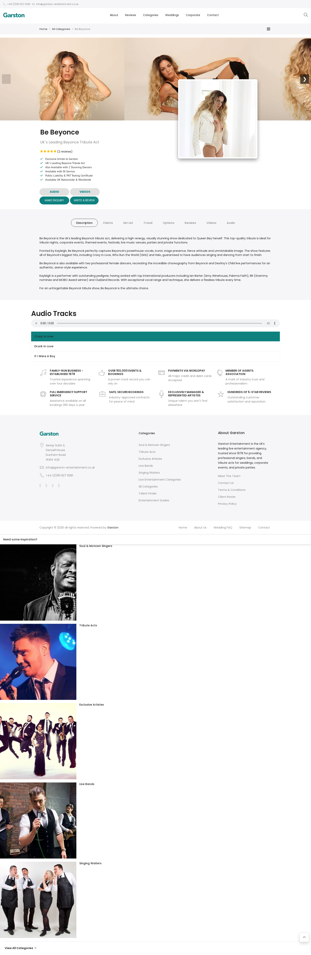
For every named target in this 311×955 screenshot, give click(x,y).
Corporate (193, 15)
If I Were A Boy (44, 356)
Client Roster (227, 497)
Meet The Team (229, 476)
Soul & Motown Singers (154, 445)
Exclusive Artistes (150, 459)
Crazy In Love (43, 336)
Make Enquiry (54, 200)
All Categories (61, 29)
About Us (200, 527)
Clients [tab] (108, 223)
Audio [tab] (231, 223)
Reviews (130, 15)
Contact (213, 15)
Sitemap (245, 527)
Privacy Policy (227, 504)
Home (43, 29)
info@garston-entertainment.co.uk (70, 467)
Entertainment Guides (154, 500)
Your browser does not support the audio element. (155, 323)
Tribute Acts (147, 452)
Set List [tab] (128, 223)
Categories (150, 15)
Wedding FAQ (223, 527)
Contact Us (226, 483)
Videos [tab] (211, 223)
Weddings (172, 15)
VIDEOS (85, 192)
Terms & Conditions (232, 490)
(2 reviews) (56, 152)
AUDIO (54, 192)
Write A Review (84, 200)
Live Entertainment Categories (160, 480)
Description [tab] (84, 223)
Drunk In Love (43, 346)
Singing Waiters (149, 473)
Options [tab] (168, 223)
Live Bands (146, 466)
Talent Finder (148, 493)
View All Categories (20, 948)
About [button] (114, 15)
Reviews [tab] (190, 223)
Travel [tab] (148, 223)
